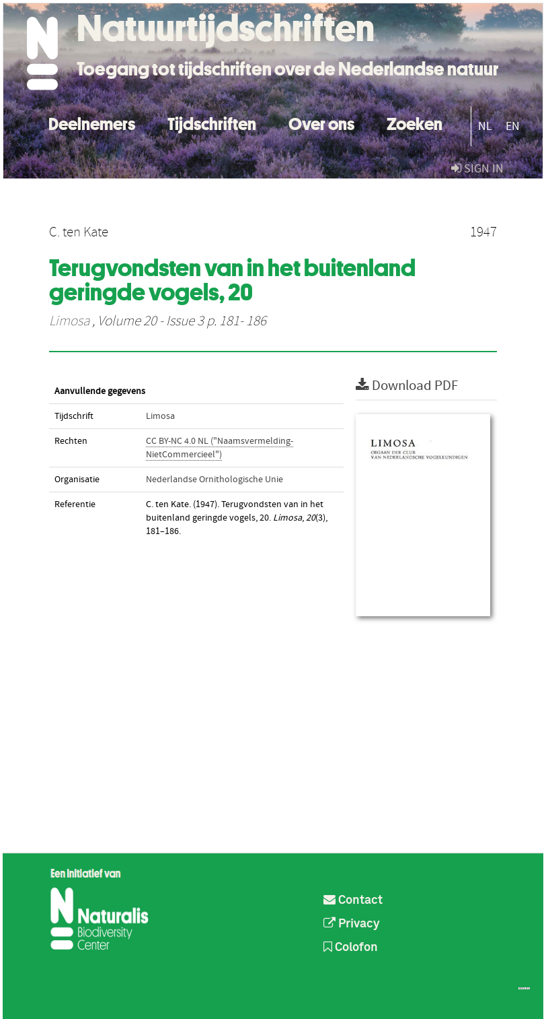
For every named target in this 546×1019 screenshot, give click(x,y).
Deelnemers (91, 122)
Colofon (350, 948)
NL (485, 126)
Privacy (351, 924)
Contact (353, 900)
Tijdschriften (211, 122)
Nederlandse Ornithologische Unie (214, 479)
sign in (477, 169)
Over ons (321, 122)
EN (513, 126)
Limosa (69, 321)
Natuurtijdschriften (226, 28)
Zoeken (414, 122)
